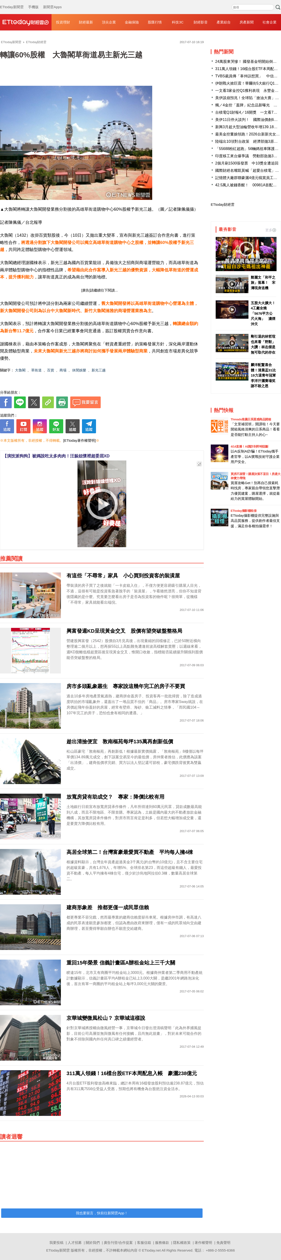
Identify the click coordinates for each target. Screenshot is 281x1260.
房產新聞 (247, 22)
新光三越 (99, 370)
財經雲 (26, 22)
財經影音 (201, 22)
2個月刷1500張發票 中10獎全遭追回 (246, 163)
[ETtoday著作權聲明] (79, 440)
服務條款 (162, 1243)
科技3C (177, 22)
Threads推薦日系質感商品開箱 (251, 419)
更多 (270, 230)
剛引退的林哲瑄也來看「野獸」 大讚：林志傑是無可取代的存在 (263, 344)
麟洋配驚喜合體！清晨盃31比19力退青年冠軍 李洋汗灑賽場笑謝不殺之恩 (263, 375)
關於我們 (93, 1243)
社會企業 (270, 22)
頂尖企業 (109, 22)
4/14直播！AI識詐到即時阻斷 (249, 446)
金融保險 (132, 22)
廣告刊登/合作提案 (118, 1243)
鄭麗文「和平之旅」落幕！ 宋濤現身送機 (263, 282)
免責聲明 (223, 1243)
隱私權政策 (182, 1243)
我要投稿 (56, 1243)
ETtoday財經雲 (222, 204)
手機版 (33, 2)
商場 (63, 370)
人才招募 (75, 1243)
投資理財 (63, 22)
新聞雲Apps (52, 2)
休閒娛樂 (79, 370)
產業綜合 (224, 22)
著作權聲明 (203, 1243)
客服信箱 (144, 1243)
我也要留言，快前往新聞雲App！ (102, 1213)
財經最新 (86, 22)
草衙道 (36, 370)
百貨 (50, 370)
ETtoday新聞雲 (12, 2)
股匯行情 (155, 22)
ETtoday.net (151, 1250)
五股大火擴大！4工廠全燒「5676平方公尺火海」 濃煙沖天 (263, 313)
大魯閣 (20, 370)
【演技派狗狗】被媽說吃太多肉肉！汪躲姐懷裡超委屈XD (56, 456)
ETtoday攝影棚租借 (243, 510)
